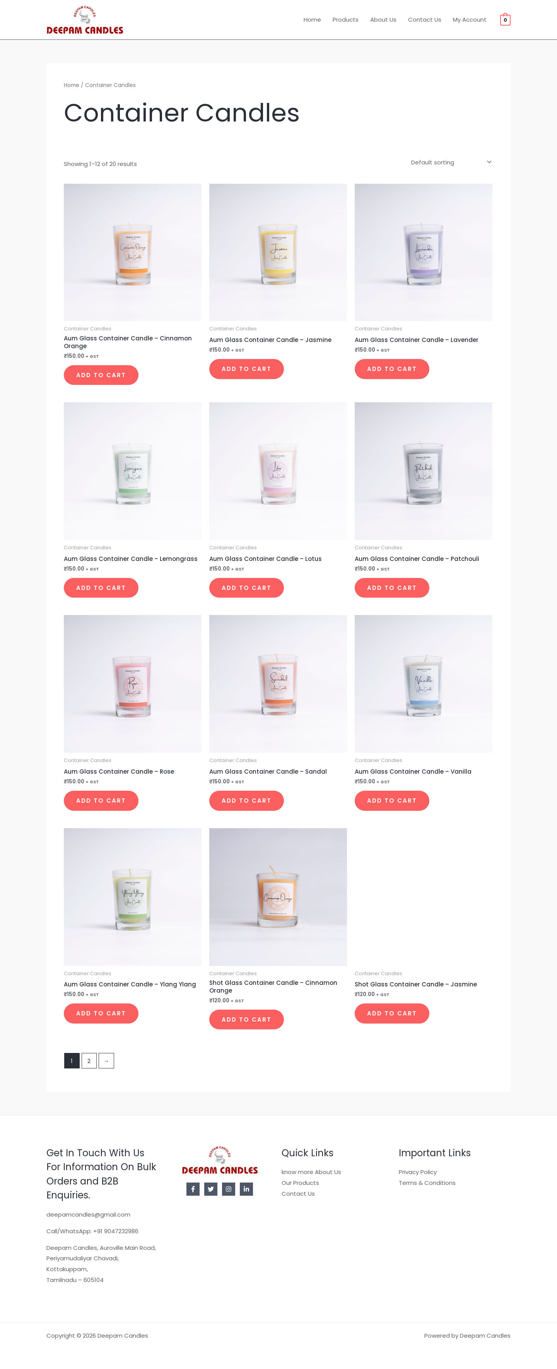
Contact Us (424, 19)
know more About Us (311, 1172)
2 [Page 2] (89, 1061)
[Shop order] (450, 162)
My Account (470, 19)
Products (346, 19)
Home (312, 19)
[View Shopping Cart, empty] (505, 19)
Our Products (300, 1183)
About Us (383, 19)
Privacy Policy (418, 1172)
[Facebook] (193, 1189)
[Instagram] (228, 1189)
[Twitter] (210, 1189)
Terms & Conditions (427, 1183)
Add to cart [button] (101, 375)
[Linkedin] (246, 1189)
